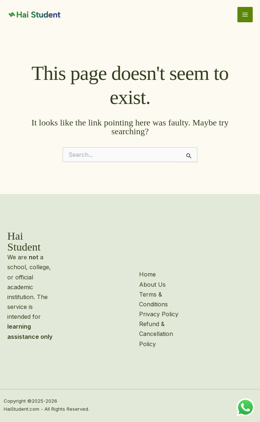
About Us (152, 284)
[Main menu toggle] (245, 14)
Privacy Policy (158, 314)
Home (147, 274)
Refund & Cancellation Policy (156, 333)
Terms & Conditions (153, 299)
